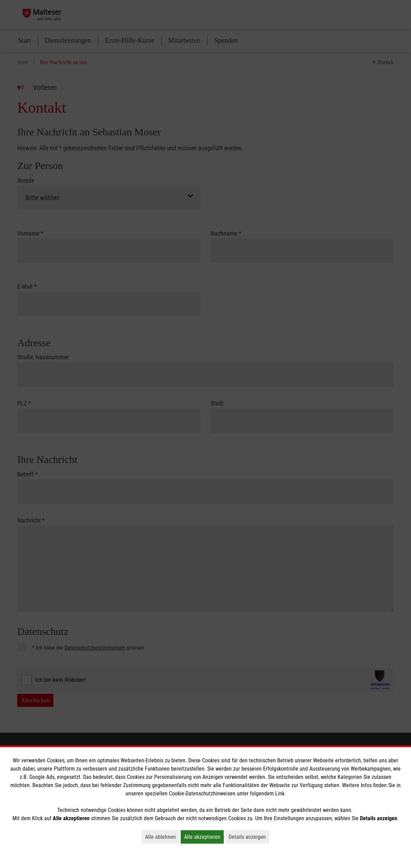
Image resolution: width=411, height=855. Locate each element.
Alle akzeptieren (204, 836)
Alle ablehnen (162, 836)
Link (279, 793)
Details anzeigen (249, 836)
